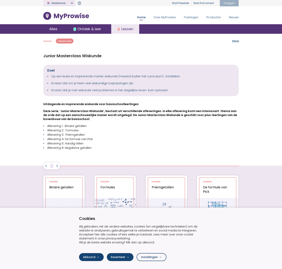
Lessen (47, 41)
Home (141, 17)
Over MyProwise (165, 17)
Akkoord (91, 257)
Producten (213, 17)
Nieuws (234, 17)
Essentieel (120, 257)
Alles (53, 28)
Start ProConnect (203, 3)
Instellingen (151, 257)
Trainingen (191, 17)
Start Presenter (180, 3)
